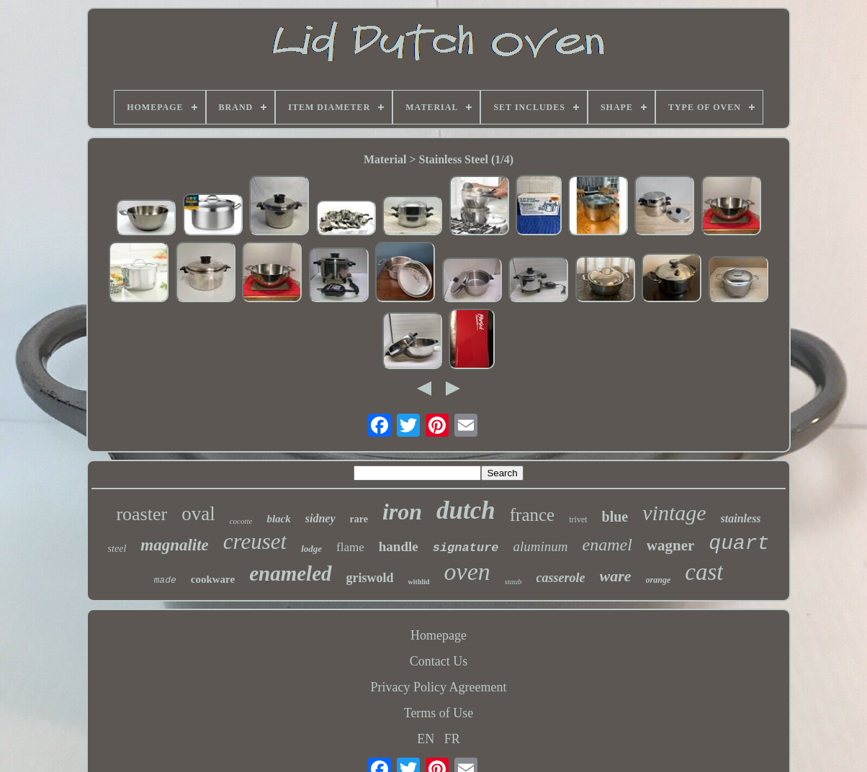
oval (198, 513)
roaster (141, 514)
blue (615, 516)
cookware (213, 579)
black (278, 518)
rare (359, 519)
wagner (671, 545)
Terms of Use (439, 713)
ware (616, 576)
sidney (320, 518)
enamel (607, 544)
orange (658, 580)
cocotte (241, 521)
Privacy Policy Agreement (439, 687)
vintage (674, 512)
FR (452, 739)
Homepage (438, 635)
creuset (255, 541)
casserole (560, 578)
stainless (741, 518)
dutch (465, 510)
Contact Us (439, 661)
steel (117, 548)
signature (466, 548)
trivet (578, 519)
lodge (311, 548)
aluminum (540, 546)
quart (739, 543)
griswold (370, 578)
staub (513, 581)
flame (350, 547)
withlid (419, 582)
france (532, 514)
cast (704, 572)
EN (425, 739)
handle (398, 546)
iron (402, 511)
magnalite (174, 545)
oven (467, 571)
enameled (290, 573)
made (165, 580)
